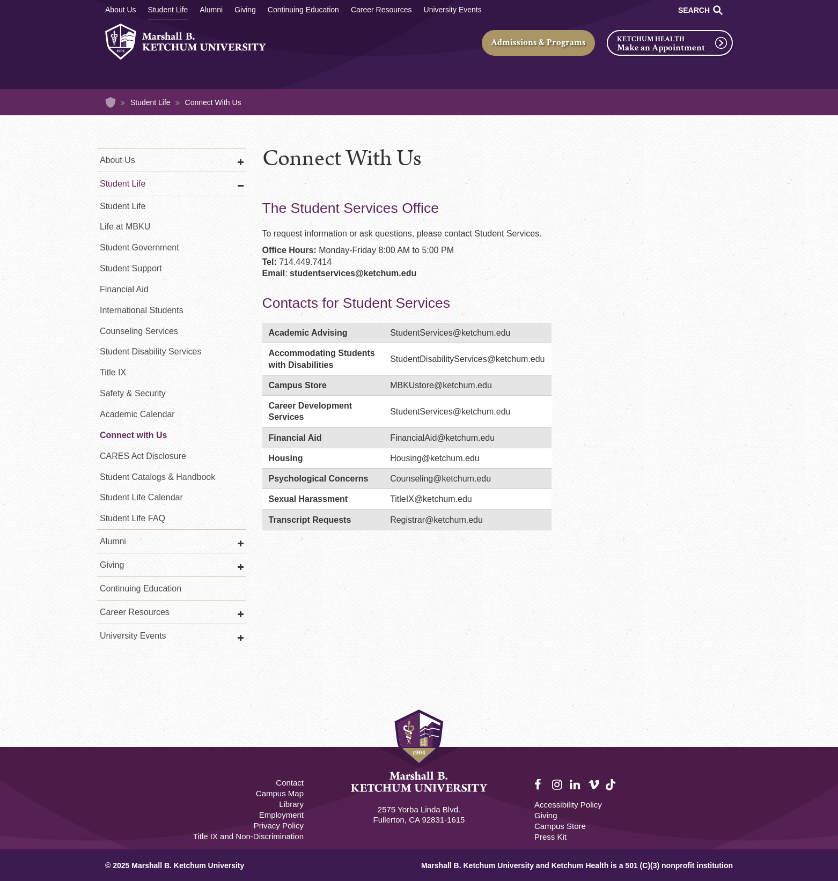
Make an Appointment (661, 48)
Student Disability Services (150, 351)
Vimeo (594, 785)
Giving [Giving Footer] (545, 815)
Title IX (113, 372)
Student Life (168, 9)
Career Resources (381, 9)
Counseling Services (139, 331)
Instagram (558, 785)
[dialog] (806, 849)
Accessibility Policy (568, 804)
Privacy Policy (279, 825)
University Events (453, 9)
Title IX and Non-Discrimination (248, 836)
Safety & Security (133, 393)
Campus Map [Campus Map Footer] (280, 793)
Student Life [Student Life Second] (122, 206)
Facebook (540, 785)
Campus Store (560, 826)
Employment (281, 814)
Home (110, 102)
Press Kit (550, 836)
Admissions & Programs (538, 42)
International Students (141, 310)
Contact (290, 782)
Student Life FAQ (132, 518)
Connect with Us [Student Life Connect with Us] (133, 435)
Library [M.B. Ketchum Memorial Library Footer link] (291, 804)
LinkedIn (576, 785)
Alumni (211, 9)
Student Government (139, 247)
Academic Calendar (137, 414)
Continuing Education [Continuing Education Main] (303, 9)
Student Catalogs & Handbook (157, 477)
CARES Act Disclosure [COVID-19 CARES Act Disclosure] (143, 456)
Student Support (131, 268)
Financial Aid (124, 289)
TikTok (612, 790)
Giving (245, 9)
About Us (120, 9)
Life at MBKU (125, 226)
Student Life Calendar (141, 497)
